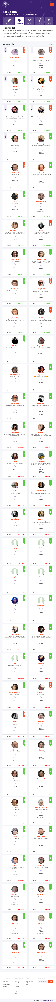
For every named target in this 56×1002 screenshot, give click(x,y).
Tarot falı (17, 983)
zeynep (15, 548)
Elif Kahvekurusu (41, 490)
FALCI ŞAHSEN (14, 952)
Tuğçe (15, 86)
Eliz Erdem (41, 519)
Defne (15, 461)
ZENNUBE (41, 432)
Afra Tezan (14, 894)
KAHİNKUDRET (41, 259)
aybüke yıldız (15, 403)
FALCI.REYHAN (15, 230)
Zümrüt (15, 144)
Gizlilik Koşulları (29, 981)
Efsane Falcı (41, 923)
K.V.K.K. (28, 984)
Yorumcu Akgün (41, 201)
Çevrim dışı (47, 390)
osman (15, 490)
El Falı (16, 984)
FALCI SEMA (41, 317)
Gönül (41, 577)
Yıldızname (17, 986)
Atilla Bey (15, 750)
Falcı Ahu (41, 721)
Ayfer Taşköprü (41, 606)
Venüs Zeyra (15, 432)
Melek (15, 115)
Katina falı (17, 991)
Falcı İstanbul (15, 259)
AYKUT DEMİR (41, 461)
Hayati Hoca (15, 173)
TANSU (15, 201)
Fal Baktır (21, 72)
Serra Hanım (41, 952)
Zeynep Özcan (14, 577)
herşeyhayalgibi (15, 57)
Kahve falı (17, 981)
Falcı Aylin (41, 86)
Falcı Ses (41, 173)
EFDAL (15, 836)
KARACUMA (15, 288)
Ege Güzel (41, 375)
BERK (15, 721)
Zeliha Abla (14, 923)
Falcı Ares (15, 808)
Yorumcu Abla (41, 779)
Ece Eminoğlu (41, 144)
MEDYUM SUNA (15, 375)
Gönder (50, 981)
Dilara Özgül (15, 519)
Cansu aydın (15, 634)
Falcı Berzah (41, 836)
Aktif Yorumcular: (45, 44)
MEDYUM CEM (41, 288)
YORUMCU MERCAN (41, 808)
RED (15, 606)
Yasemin (41, 57)
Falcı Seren (41, 750)
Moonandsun (41, 403)
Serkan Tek (41, 115)
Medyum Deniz (41, 346)
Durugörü (17, 989)
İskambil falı (17, 988)
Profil (9, 72)
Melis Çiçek (41, 663)
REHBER (14, 346)
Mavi (14, 779)
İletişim (4, 988)
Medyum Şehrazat (15, 692)
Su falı (16, 993)
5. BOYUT (15, 317)
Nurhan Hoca (41, 692)
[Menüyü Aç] (52, 4)
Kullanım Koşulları (30, 983)
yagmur (41, 634)
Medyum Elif (41, 894)
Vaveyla (14, 865)
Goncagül (41, 865)
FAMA (41, 230)
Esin (15, 663)
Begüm (41, 548)
